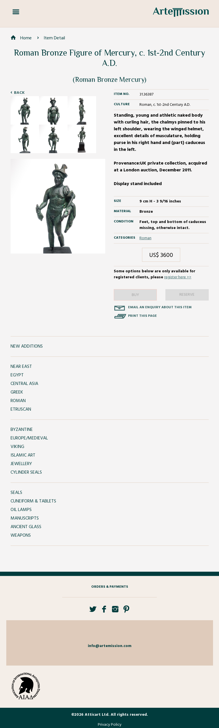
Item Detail (54, 38)
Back (19, 93)
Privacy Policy (109, 724)
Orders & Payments (109, 587)
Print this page (142, 316)
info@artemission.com (109, 646)
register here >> (177, 277)
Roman (145, 238)
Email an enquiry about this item (160, 307)
